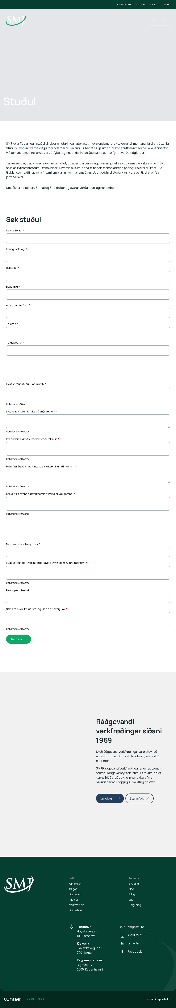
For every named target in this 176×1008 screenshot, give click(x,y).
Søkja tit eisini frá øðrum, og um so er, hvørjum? (36, 609)
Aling (132, 894)
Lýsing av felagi (16, 249)
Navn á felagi (15, 230)
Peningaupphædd (18, 590)
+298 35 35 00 (124, 4)
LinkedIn (129, 943)
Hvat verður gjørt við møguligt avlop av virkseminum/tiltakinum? (46, 563)
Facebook (131, 951)
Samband (155, 4)
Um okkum (107, 798)
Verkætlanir (76, 905)
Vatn (131, 899)
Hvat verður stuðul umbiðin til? (26, 384)
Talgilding (135, 905)
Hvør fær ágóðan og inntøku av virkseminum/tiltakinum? (42, 466)
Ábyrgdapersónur (18, 305)
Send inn (16, 639)
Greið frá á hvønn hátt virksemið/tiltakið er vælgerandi (40, 494)
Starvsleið (141, 4)
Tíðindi (73, 899)
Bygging (134, 883)
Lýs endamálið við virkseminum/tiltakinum (32, 439)
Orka (132, 889)
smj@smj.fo (132, 927)
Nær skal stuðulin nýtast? (23, 544)
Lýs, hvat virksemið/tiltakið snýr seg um (31, 411)
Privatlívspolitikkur (159, 999)
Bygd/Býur (13, 286)
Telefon (12, 324)
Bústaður (12, 268)
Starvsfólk (137, 798)
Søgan (73, 889)
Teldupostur (15, 342)
